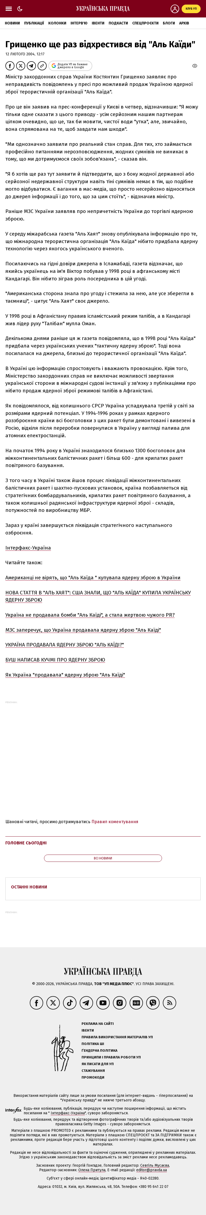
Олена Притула (91, 1170)
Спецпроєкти (145, 23)
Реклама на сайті (98, 1024)
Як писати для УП (98, 1064)
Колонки (57, 23)
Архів (184, 23)
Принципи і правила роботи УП (111, 1057)
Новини (12, 23)
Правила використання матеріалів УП (117, 1037)
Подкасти (118, 23)
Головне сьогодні (26, 842)
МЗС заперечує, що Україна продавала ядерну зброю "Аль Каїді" (83, 630)
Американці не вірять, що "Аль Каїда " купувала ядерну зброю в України (93, 577)
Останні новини (29, 886)
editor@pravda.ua (151, 1170)
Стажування (93, 1071)
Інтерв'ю (79, 23)
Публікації (34, 23)
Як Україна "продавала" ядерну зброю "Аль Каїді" (65, 675)
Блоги (169, 23)
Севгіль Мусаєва (154, 1165)
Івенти (98, 23)
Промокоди (93, 1077)
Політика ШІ (93, 1044)
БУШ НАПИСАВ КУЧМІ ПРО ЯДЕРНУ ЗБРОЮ (55, 660)
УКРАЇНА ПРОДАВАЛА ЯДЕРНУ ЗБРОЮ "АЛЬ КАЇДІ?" (64, 645)
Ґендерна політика (99, 1050)
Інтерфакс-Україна (28, 548)
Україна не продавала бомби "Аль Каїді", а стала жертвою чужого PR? (90, 615)
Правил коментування (114, 821)
